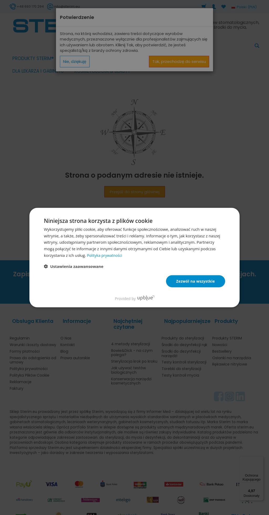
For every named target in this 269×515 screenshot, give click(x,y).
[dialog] (134, 257)
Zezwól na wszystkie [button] (195, 281)
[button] (74, 266)
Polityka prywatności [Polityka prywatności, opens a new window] (106, 255)
